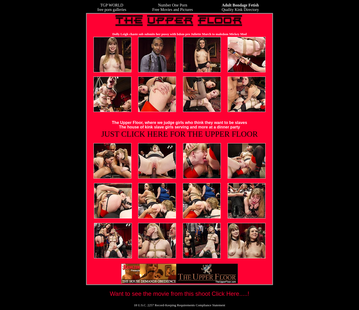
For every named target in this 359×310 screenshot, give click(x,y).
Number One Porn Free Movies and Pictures (172, 7)
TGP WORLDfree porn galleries (111, 7)
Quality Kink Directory (240, 7)
